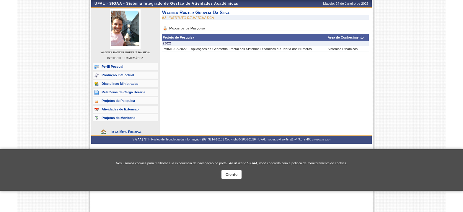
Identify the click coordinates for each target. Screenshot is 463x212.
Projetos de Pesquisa (118, 100)
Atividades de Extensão (120, 109)
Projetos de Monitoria (118, 118)
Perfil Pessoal (112, 66)
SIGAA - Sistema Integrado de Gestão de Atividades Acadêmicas (173, 3)
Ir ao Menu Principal (126, 131)
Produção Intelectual (118, 75)
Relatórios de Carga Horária (123, 92)
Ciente (232, 174)
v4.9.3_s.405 (303, 139)
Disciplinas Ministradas (120, 83)
